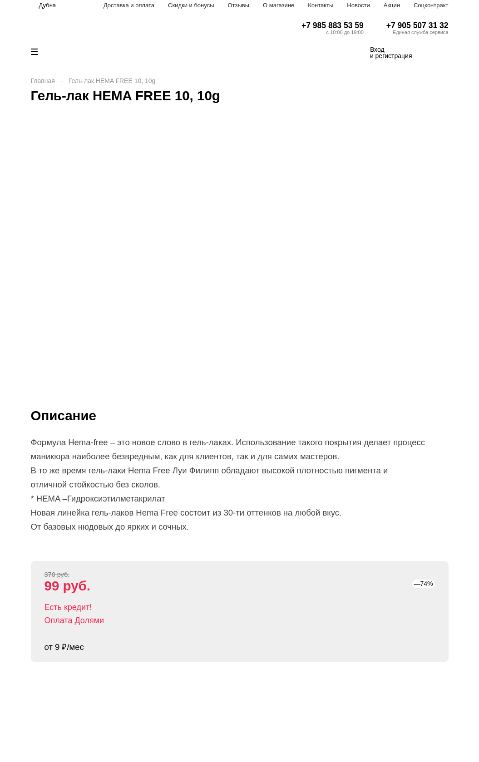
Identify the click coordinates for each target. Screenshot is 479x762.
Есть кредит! (68, 607)
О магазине (278, 5)
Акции (392, 5)
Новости (358, 5)
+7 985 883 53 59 (332, 25)
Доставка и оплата (129, 5)
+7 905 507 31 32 (417, 25)
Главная (43, 80)
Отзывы (238, 5)
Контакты (320, 5)
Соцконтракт (431, 5)
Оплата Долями (74, 620)
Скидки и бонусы (191, 5)
